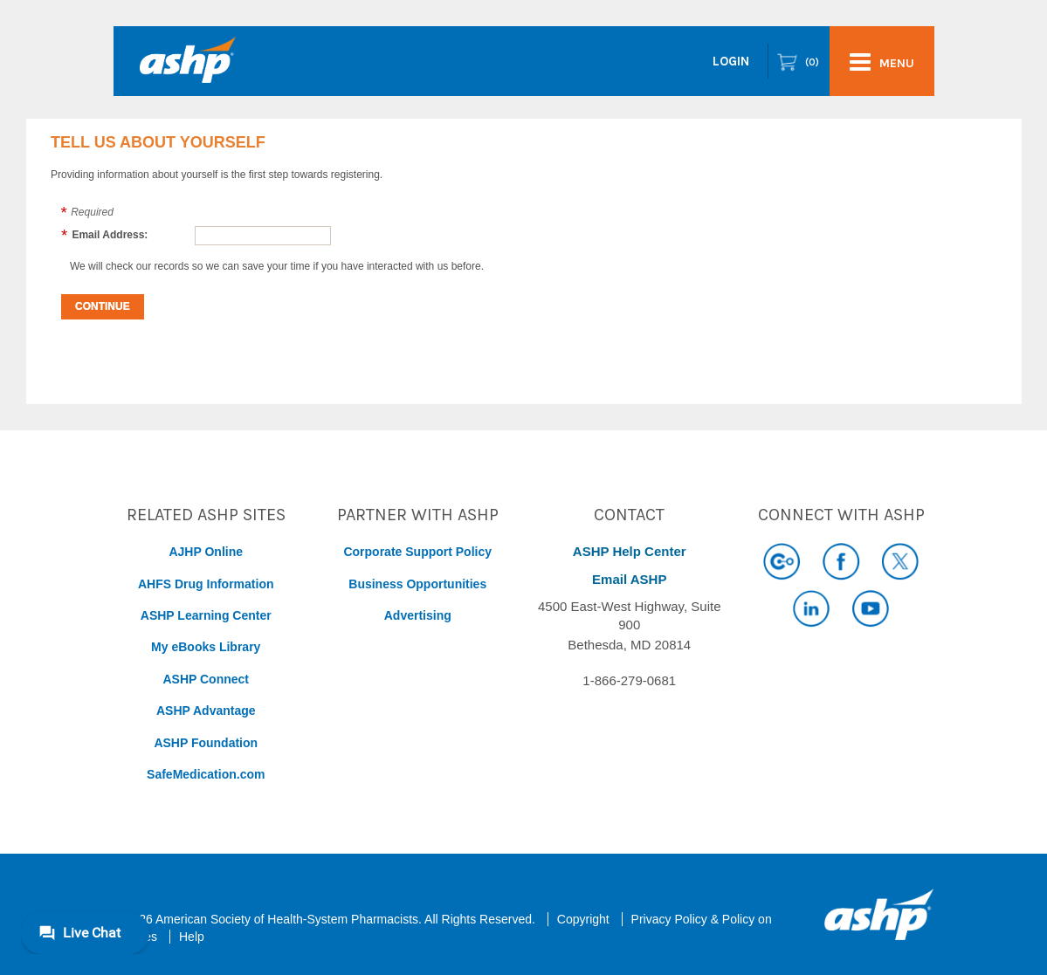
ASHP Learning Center (206, 615)
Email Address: (110, 235)
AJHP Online (206, 552)
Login (731, 61)
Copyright (583, 919)
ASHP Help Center (629, 551)
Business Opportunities (417, 584)
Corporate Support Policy (417, 552)
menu (882, 62)
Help (191, 937)
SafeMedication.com (206, 774)
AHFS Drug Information (206, 584)
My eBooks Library (205, 647)
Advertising (417, 615)
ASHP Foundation (206, 743)
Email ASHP (629, 579)
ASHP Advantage (206, 711)
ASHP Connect (205, 679)
